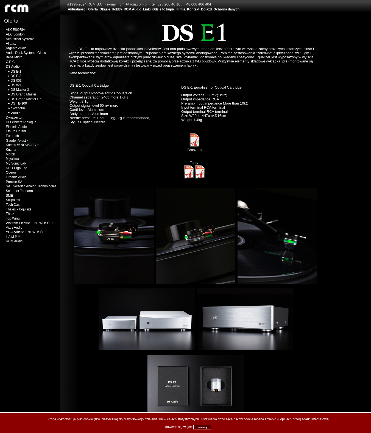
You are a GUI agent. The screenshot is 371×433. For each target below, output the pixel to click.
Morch (10, 154)
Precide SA (14, 182)
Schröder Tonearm (19, 191)
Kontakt (193, 9)
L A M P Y (13, 237)
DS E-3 (16, 76)
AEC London (15, 34)
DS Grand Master (23, 94)
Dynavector (14, 117)
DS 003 (16, 81)
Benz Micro (14, 57)
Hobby (117, 9)
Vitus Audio (14, 227)
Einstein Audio (16, 127)
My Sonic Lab (16, 163)
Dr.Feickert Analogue (21, 122)
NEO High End (16, 168)
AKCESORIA (15, 30)
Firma (181, 9)
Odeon (11, 172)
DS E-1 (16, 71)
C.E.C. (10, 62)
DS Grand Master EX (26, 99)
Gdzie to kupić (163, 9)
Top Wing (12, 218)
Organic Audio (16, 177)
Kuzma (11, 150)
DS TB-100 (19, 103)
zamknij (202, 427)
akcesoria (18, 108)
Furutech (12, 136)
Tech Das (12, 205)
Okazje (104, 9)
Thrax (10, 214)
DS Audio (12, 66)
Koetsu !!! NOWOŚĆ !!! (23, 145)
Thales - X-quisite (18, 209)
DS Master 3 (20, 90)
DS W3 (16, 85)
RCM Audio (132, 9)
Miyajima (12, 159)
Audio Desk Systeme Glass (26, 53)
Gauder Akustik (17, 140)
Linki (147, 9)
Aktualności (77, 9)
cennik (15, 112)
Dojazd (206, 9)
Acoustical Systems (20, 39)
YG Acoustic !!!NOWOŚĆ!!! (25, 232)
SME (9, 196)
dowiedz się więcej (179, 427)
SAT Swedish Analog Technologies (31, 186)
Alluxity (11, 43)
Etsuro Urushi (16, 131)
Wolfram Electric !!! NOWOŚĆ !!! (29, 223)
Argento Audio (16, 48)
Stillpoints (13, 200)
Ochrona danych (226, 9)
